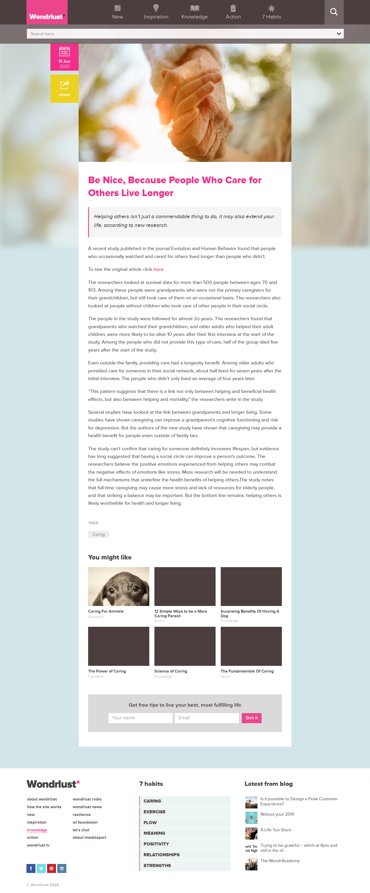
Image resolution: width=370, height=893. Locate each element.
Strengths (157, 865)
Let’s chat (81, 830)
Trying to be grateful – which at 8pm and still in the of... (299, 848)
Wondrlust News (87, 806)
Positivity (156, 844)
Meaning (154, 833)
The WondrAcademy (280, 860)
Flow (150, 822)
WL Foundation (85, 822)
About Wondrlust (42, 799)
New (31, 814)
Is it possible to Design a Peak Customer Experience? (299, 801)
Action (32, 837)
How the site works (44, 806)
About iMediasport (89, 837)
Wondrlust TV (38, 845)
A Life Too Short (276, 830)
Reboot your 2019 (277, 814)
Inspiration (37, 822)
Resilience (82, 814)
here (158, 269)
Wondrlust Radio (87, 799)
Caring (98, 534)
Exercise (154, 812)
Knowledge (37, 830)
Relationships (162, 855)
